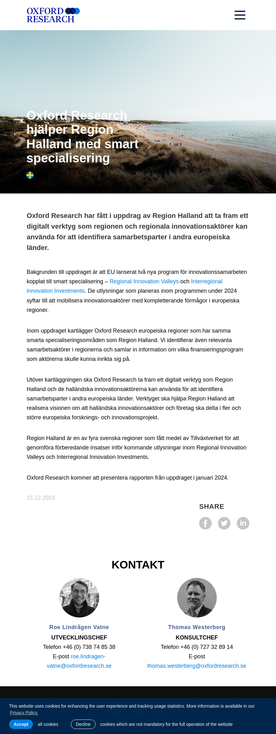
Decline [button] (83, 724)
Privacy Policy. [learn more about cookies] (24, 712)
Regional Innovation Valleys (144, 281)
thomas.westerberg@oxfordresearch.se (196, 666)
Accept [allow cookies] (21, 724)
